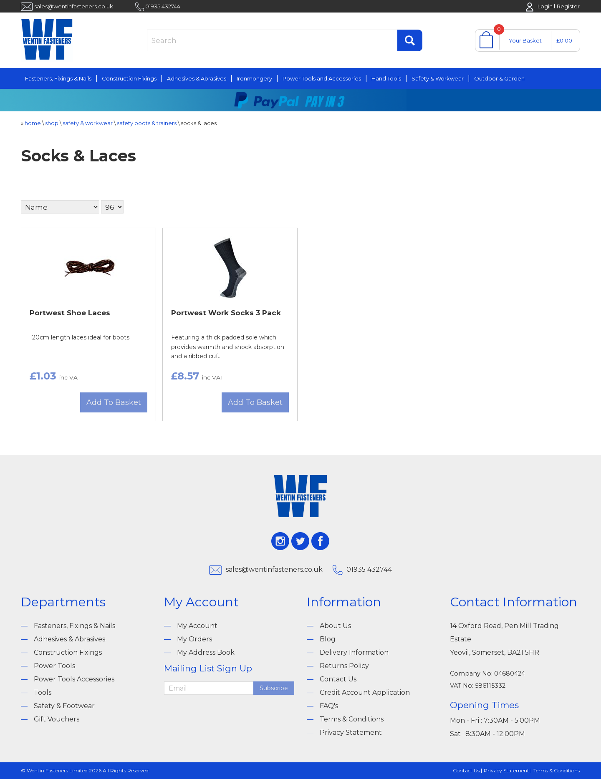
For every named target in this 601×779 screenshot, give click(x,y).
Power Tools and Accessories (322, 78)
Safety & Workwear (438, 78)
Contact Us (338, 679)
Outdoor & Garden (499, 78)
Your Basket (525, 40)
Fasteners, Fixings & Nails (58, 78)
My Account (197, 626)
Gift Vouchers (56, 719)
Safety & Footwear (64, 706)
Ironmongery (254, 78)
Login (545, 6)
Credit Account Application (365, 692)
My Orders (194, 639)
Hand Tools (386, 78)
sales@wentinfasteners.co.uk (73, 6)
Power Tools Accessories (74, 679)
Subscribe (274, 688)
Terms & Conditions (352, 719)
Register (568, 6)
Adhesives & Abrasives (196, 78)
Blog (328, 639)
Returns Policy (344, 666)
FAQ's (329, 706)
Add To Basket (113, 402)
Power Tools (54, 666)
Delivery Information (354, 652)
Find (409, 40)
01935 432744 (162, 6)
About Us (335, 626)
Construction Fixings (129, 78)
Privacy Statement (351, 732)
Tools (42, 692)
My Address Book (206, 652)
